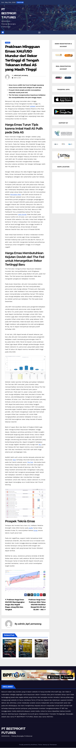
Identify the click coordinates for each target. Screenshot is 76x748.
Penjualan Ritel (15, 195)
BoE (14, 460)
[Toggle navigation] (39, 32)
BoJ (40, 445)
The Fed (30, 462)
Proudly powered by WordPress (28, 745)
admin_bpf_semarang (21, 75)
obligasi (32, 106)
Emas (36, 530)
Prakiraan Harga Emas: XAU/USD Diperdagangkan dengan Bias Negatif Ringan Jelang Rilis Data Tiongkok (15, 605)
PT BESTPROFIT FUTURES (8, 13)
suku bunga (22, 214)
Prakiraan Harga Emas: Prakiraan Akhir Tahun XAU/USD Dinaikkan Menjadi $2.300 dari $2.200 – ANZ (37, 605)
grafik (31, 528)
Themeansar (53, 745)
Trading (8, 42)
